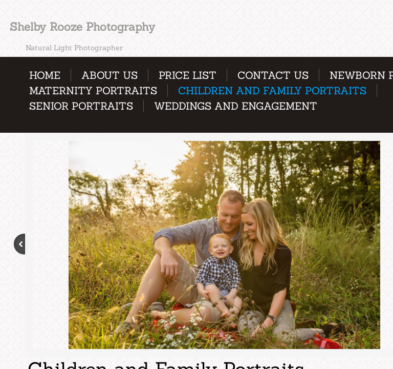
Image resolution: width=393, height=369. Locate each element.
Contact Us (273, 75)
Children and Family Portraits (272, 90)
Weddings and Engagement (235, 105)
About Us (109, 75)
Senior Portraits (81, 105)
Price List (187, 75)
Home (44, 75)
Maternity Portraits (93, 90)
